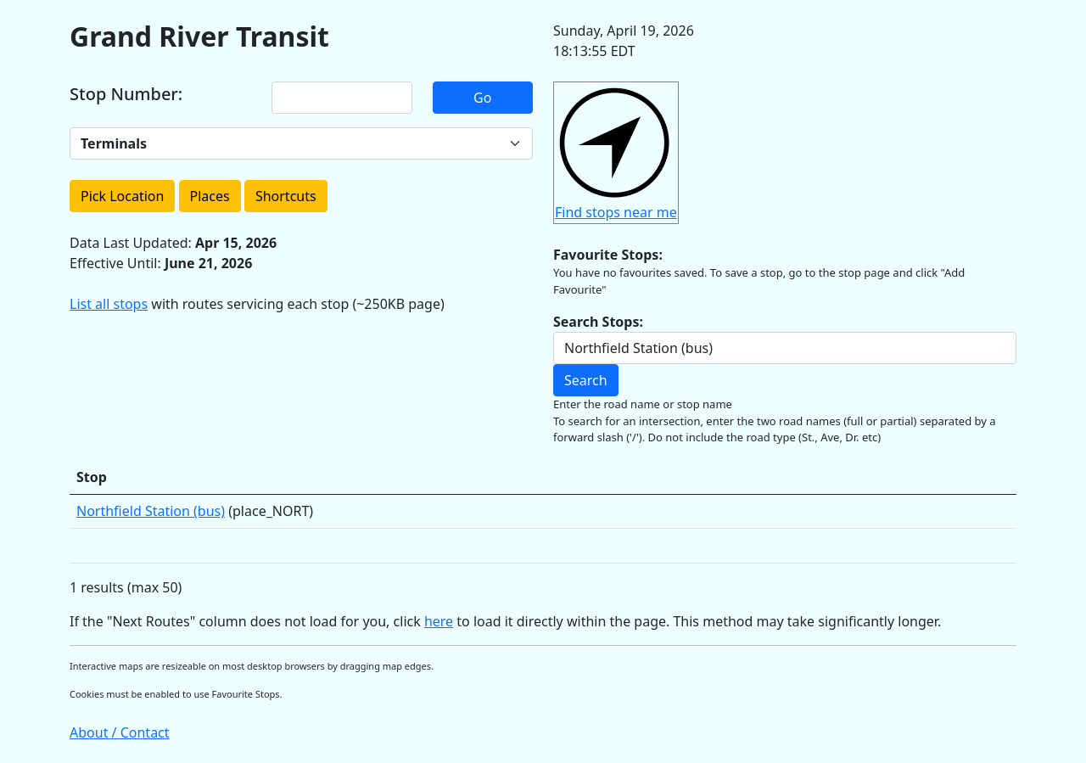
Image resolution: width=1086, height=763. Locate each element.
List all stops (109, 304)
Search (585, 380)
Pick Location (122, 196)
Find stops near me (616, 212)
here (438, 621)
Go (482, 97)
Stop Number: (126, 94)
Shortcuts (285, 196)
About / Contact (120, 732)
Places (210, 196)
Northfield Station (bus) (150, 511)
